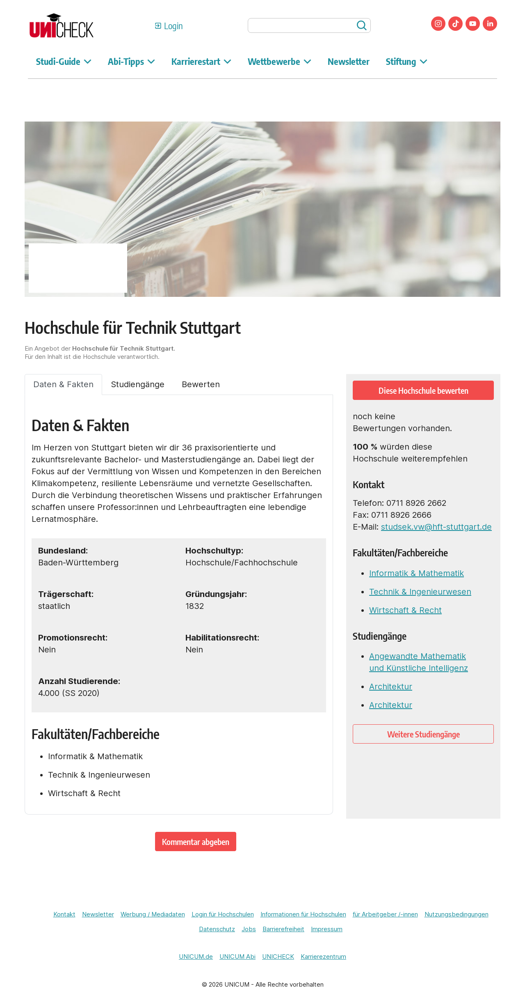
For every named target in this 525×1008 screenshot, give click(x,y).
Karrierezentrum (323, 956)
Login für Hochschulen (223, 914)
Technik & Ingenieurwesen (420, 592)
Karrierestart (201, 61)
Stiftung (406, 61)
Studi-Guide (63, 61)
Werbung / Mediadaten (153, 914)
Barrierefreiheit (283, 929)
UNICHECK (278, 956)
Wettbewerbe (279, 61)
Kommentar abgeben (195, 841)
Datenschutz (217, 929)
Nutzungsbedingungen (456, 914)
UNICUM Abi (237, 956)
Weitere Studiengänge (423, 734)
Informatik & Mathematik (416, 573)
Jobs (249, 929)
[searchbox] (309, 25)
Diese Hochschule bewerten (423, 390)
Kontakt (64, 914)
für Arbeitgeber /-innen (385, 914)
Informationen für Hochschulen (303, 914)
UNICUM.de (196, 956)
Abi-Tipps (131, 61)
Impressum (326, 929)
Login (173, 25)
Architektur (390, 686)
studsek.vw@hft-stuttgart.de (436, 527)
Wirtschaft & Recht (405, 610)
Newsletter (349, 61)
